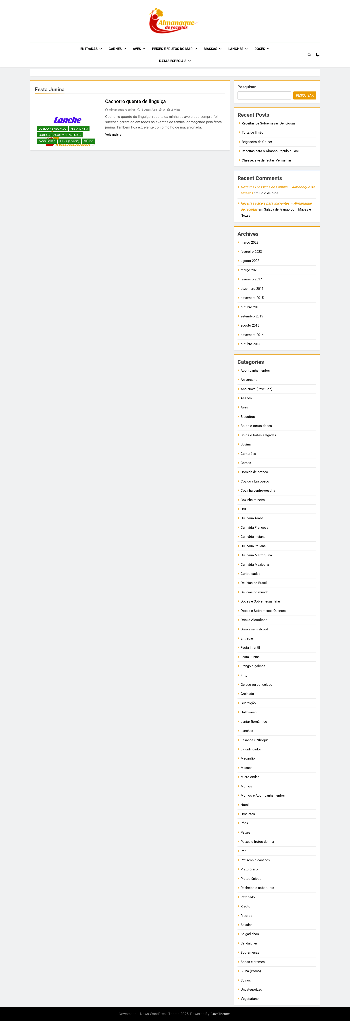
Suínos (88, 141)
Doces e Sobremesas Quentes (263, 611)
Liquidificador (251, 749)
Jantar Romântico (254, 722)
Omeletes (248, 814)
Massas (210, 49)
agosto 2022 (250, 261)
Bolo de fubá (268, 193)
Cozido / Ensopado (53, 129)
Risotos (246, 916)
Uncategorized (251, 990)
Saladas (246, 925)
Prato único (249, 869)
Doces (259, 49)
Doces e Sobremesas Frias (261, 601)
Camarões (248, 454)
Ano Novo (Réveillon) (256, 389)
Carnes (115, 49)
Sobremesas (250, 953)
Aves (137, 49)
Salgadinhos (250, 934)
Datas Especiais (172, 61)
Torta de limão (252, 132)
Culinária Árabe (252, 518)
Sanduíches (47, 141)
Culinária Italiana (253, 546)
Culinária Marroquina (256, 555)
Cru (243, 509)
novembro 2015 (252, 298)
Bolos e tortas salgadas (258, 435)
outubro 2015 (250, 307)
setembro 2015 (252, 316)
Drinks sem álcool (254, 629)
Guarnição (248, 703)
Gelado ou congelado (256, 685)
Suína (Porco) (69, 141)
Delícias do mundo (255, 592)
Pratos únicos (251, 879)
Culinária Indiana (253, 537)
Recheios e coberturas (257, 888)
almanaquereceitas (122, 109)
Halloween (248, 712)
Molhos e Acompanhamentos (60, 135)
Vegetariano (250, 999)
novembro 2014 (252, 335)
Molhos (246, 786)
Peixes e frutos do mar (172, 49)
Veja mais (113, 134)
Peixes (245, 832)
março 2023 (249, 242)
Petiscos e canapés (255, 860)
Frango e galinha (253, 666)
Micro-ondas (250, 777)
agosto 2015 (250, 325)
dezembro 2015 (252, 289)
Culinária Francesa (254, 528)
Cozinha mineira (253, 500)
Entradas (89, 49)
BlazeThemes (220, 1014)
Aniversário (249, 380)
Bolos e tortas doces (256, 426)
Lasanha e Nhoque (255, 740)
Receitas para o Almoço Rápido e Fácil (271, 151)
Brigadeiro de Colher (257, 142)
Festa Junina (79, 129)
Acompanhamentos (255, 371)
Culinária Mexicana (255, 565)
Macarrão (248, 758)
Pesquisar (247, 87)
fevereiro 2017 (251, 279)
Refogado (248, 897)
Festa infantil (250, 648)
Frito (244, 675)
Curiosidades (250, 574)
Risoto (245, 906)
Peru (244, 851)
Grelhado (247, 694)
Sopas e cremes (253, 962)
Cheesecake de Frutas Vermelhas (267, 160)
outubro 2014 (250, 344)
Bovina (246, 444)
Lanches (235, 49)
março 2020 (249, 270)
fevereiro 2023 (251, 252)
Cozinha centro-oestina (258, 491)
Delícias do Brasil (254, 583)
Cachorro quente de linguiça (135, 101)
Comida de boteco (254, 472)
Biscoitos (248, 417)
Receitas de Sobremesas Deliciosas (269, 123)
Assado (246, 398)
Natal (245, 805)
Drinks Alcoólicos (254, 620)
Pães (244, 823)
